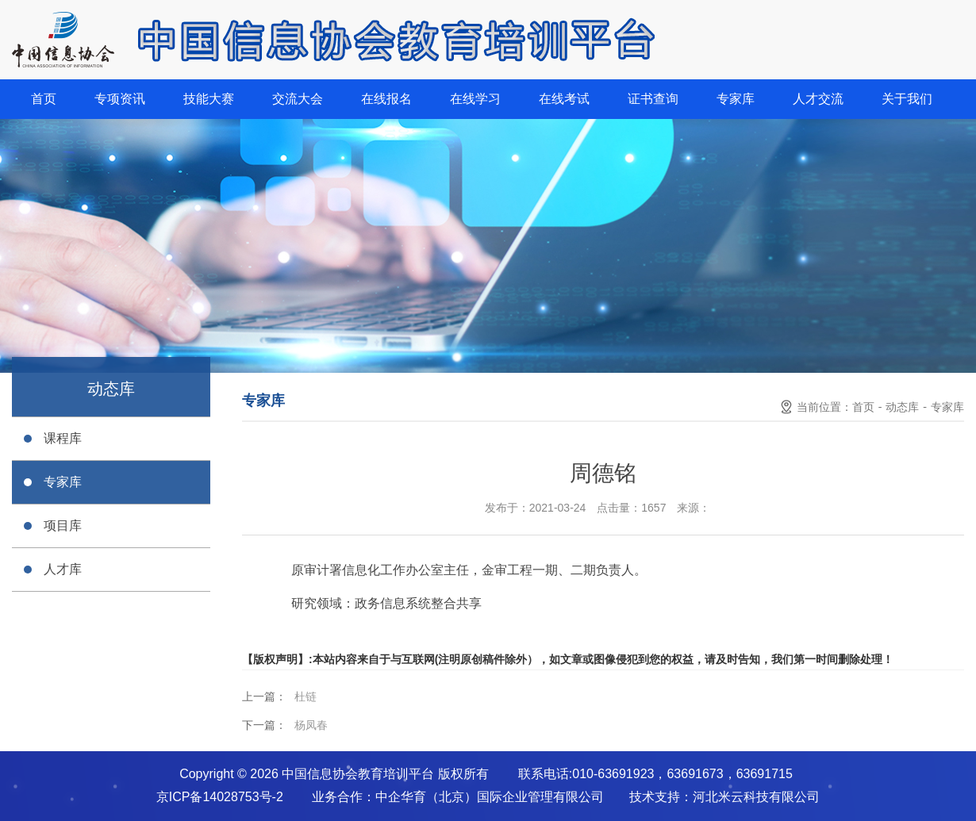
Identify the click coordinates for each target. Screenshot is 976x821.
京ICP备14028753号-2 (219, 797)
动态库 (902, 407)
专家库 (736, 99)
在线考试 (564, 99)
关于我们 (907, 99)
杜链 (305, 696)
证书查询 (653, 99)
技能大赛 (208, 99)
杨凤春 (311, 725)
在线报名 (386, 99)
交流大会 (297, 99)
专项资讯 (119, 99)
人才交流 (818, 99)
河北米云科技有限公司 (756, 797)
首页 (43, 99)
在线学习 (475, 99)
